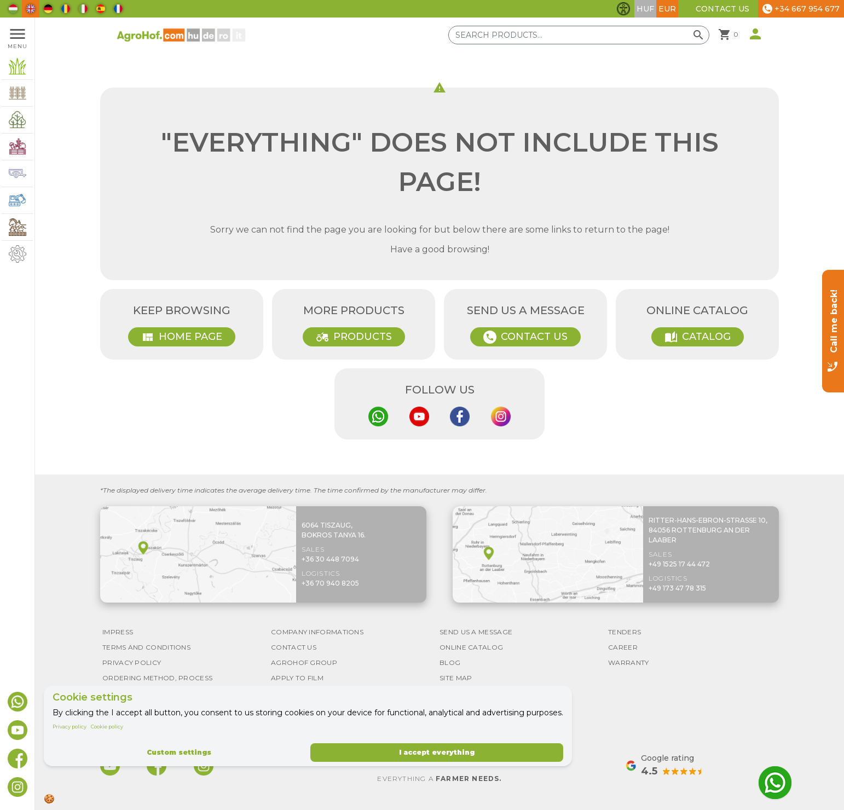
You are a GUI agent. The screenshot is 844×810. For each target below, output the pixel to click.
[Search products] (578, 35)
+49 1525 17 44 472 (679, 564)
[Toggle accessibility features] (623, 8)
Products (354, 337)
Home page (181, 337)
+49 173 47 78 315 (677, 588)
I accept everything (437, 752)
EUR (667, 9)
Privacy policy (69, 727)
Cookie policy (107, 727)
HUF (645, 9)
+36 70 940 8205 (330, 583)
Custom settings (179, 752)
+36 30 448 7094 (330, 559)
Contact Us (722, 9)
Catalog (697, 337)
